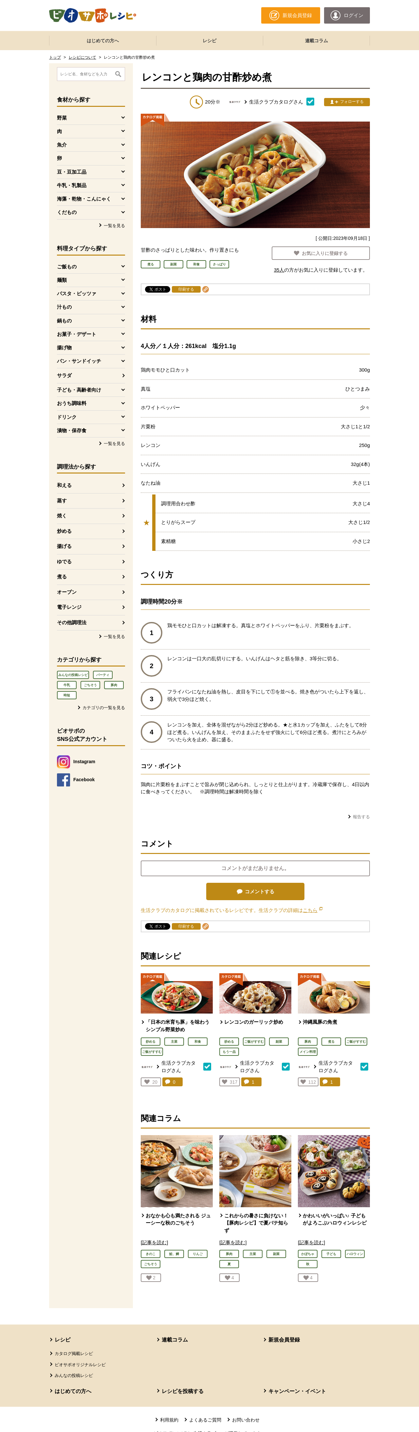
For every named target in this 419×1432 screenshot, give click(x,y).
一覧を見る (114, 225)
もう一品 (229, 1052)
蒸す (62, 500)
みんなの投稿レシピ (73, 675)
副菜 (279, 1041)
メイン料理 (308, 1052)
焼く (62, 515)
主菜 (174, 1041)
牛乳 (67, 685)
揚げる (64, 546)
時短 (67, 695)
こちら (312, 910)
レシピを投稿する (183, 1391)
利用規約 (169, 1419)
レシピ (209, 40)
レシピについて (82, 57)
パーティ (102, 675)
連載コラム (316, 40)
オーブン (67, 592)
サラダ (64, 375)
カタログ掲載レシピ (74, 1353)
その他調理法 (71, 622)
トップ (55, 57)
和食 (197, 1041)
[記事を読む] (154, 1242)
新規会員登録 (284, 1340)
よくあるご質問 (205, 1419)
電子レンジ (69, 607)
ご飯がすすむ (152, 1052)
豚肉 (114, 685)
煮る (62, 576)
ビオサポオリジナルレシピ (80, 1364)
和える (64, 485)
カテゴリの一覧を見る (103, 707)
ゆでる (64, 561)
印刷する (186, 289)
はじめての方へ (103, 40)
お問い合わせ (246, 1419)
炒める (64, 531)
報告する (361, 816)
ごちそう (90, 685)
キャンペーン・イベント (297, 1391)
